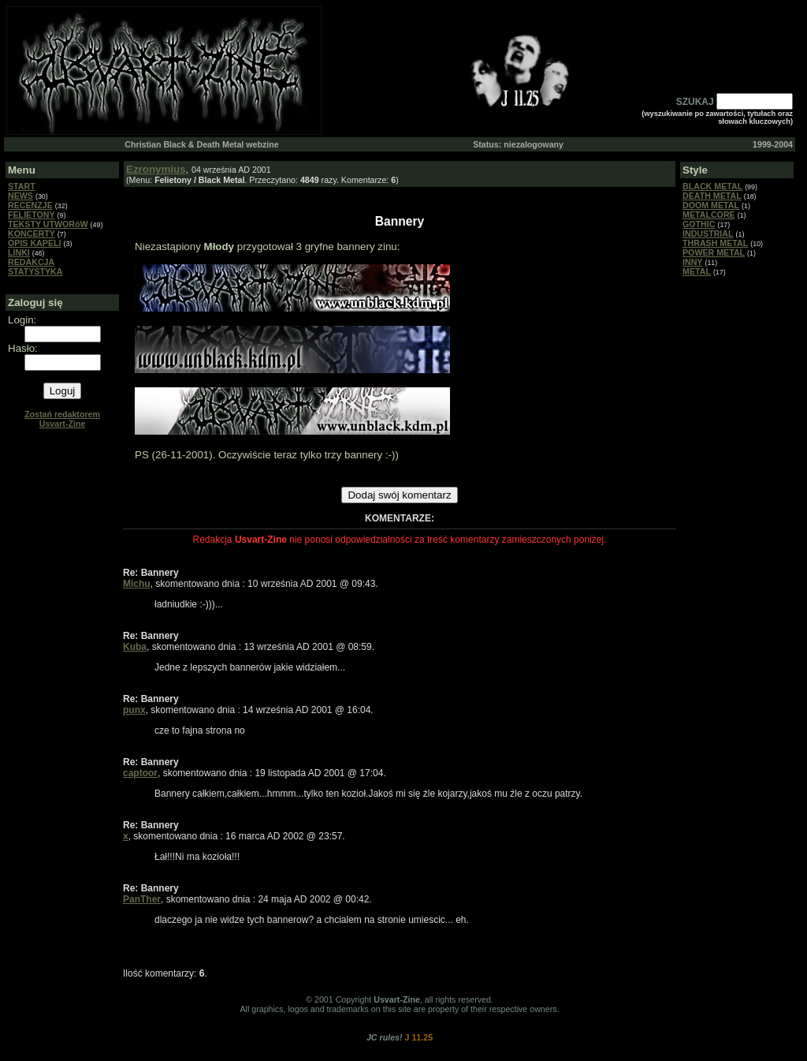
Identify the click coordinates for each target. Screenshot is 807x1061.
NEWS (20, 195)
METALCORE (708, 214)
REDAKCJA (31, 262)
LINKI (19, 252)
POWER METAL (713, 252)
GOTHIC (698, 224)
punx (134, 709)
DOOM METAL (710, 205)
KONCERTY (31, 233)
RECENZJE (30, 205)
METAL (696, 271)
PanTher (142, 899)
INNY (692, 262)
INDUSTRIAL (708, 233)
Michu (137, 583)
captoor (140, 773)
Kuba (135, 646)
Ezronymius (156, 169)
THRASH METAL (715, 243)
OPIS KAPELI (34, 243)
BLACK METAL (712, 186)
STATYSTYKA (35, 271)
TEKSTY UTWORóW (48, 224)
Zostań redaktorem (62, 418)
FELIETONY (31, 214)
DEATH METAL (712, 195)
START (21, 186)
